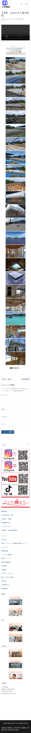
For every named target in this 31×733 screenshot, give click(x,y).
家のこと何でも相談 (7, 577)
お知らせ (4, 539)
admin (3, 19)
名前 (3, 409)
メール (3, 416)
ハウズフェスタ (6, 526)
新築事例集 (20, 19)
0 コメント (4, 21)
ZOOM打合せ (5, 585)
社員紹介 (4, 569)
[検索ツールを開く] (21, 4)
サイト (3, 424)
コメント (4, 394)
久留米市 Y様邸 (6, 519)
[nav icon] (26, 4)
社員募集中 (4, 588)
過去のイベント (6, 558)
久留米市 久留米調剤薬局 (9, 530)
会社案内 (4, 566)
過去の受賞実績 (6, 562)
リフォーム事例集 (6, 554)
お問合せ (4, 581)
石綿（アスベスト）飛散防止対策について (13, 543)
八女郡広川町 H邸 (7, 515)
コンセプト (4, 547)
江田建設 (6, 7)
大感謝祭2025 (5, 522)
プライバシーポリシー (8, 573)
